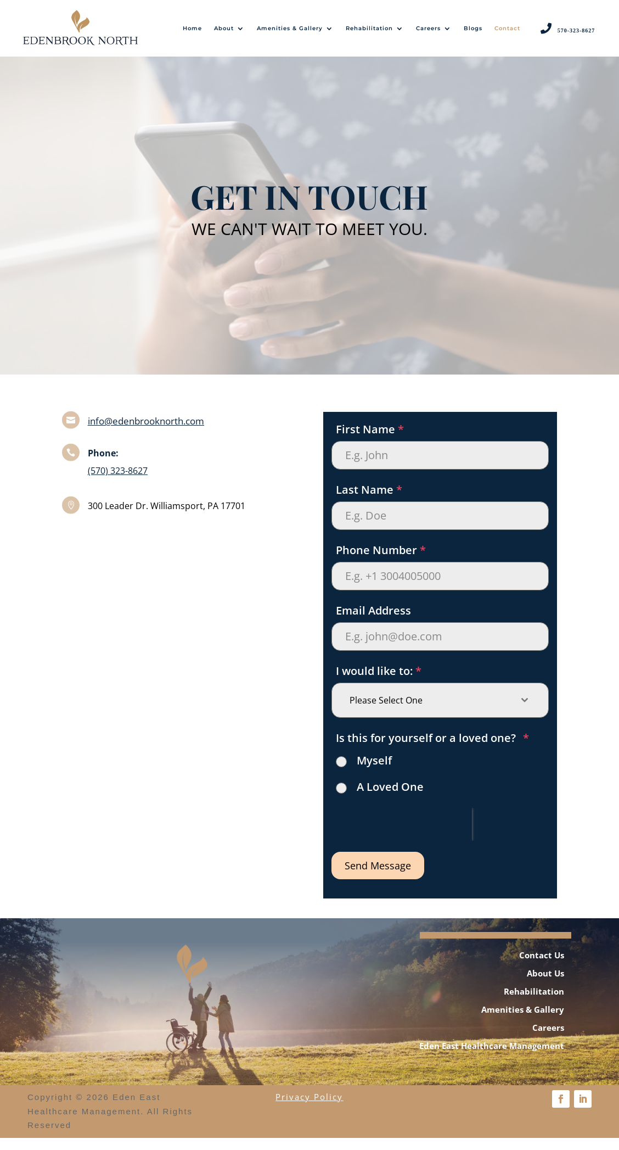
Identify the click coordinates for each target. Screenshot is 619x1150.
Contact (507, 28)
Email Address (373, 622)
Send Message (378, 877)
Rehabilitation (369, 28)
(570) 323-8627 (118, 483)
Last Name (369, 501)
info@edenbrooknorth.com (146, 433)
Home (192, 28)
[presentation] (401, 836)
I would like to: (378, 683)
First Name (370, 441)
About (224, 28)
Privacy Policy (309, 1109)
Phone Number (381, 562)
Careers (428, 28)
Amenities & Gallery (290, 28)
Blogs (473, 28)
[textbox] (429, 712)
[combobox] (440, 712)
